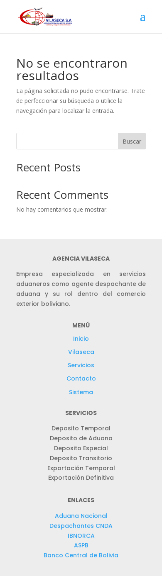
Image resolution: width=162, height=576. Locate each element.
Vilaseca (81, 352)
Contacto (81, 378)
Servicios (81, 365)
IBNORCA (81, 536)
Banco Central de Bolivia (81, 555)
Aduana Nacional (81, 516)
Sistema (81, 392)
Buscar (132, 141)
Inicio (81, 338)
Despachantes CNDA (81, 526)
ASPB (81, 545)
